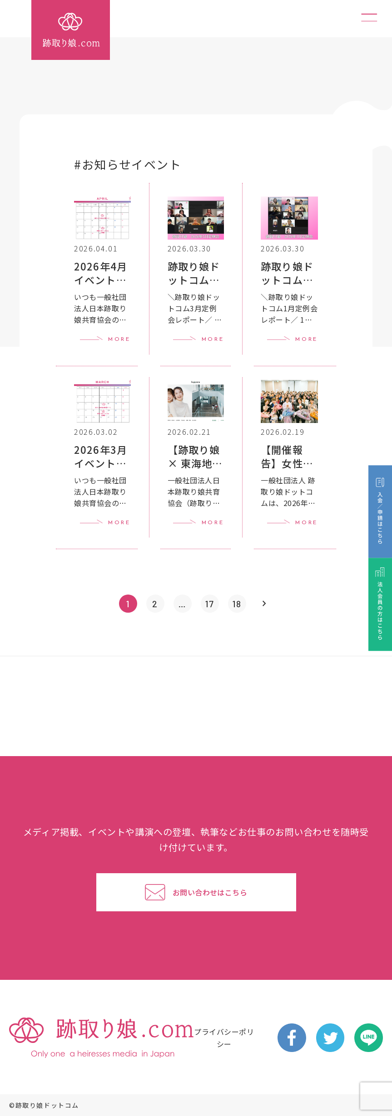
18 (237, 603)
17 (209, 603)
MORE (119, 339)
